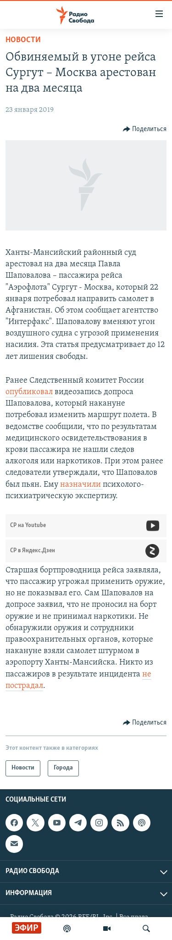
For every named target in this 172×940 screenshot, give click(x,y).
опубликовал (29, 392)
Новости (23, 40)
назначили (81, 484)
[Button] (145, 129)
